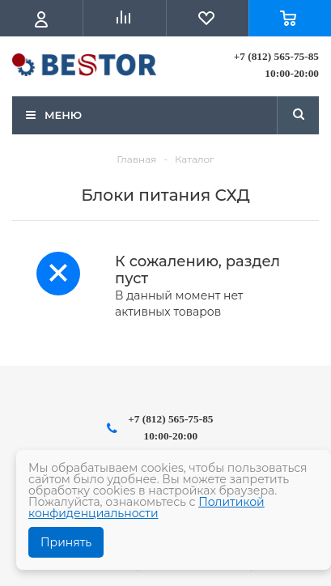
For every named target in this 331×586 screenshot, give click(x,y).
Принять (65, 542)
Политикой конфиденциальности (146, 507)
